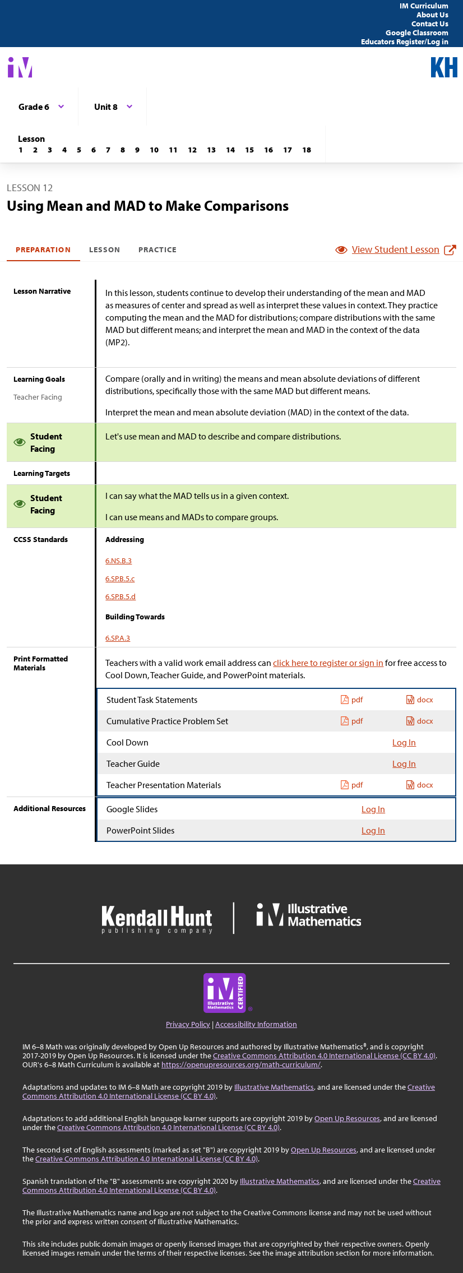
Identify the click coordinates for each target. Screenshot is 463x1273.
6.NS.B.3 (118, 560)
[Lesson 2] (35, 149)
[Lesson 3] (50, 149)
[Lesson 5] (79, 149)
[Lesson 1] (20, 149)
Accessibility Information (256, 1024)
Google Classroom (417, 32)
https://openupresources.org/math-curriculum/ (241, 1064)
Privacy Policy (188, 1024)
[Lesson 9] (137, 149)
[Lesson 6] (93, 149)
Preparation (43, 249)
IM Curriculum (424, 5)
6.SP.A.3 (117, 637)
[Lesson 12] (192, 149)
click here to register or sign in (328, 662)
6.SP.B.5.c (120, 578)
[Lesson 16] (268, 149)
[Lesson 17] (287, 149)
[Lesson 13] (211, 149)
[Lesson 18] (306, 149)
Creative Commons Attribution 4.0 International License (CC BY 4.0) (324, 1055)
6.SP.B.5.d (120, 596)
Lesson (105, 249)
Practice (157, 249)
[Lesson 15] (249, 149)
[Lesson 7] (108, 149)
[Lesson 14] (230, 149)
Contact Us (429, 23)
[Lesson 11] (173, 149)
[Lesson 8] (122, 149)
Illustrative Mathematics (274, 1087)
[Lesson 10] (154, 149)
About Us (432, 14)
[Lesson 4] (64, 149)
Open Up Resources (347, 1118)
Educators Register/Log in (404, 41)
